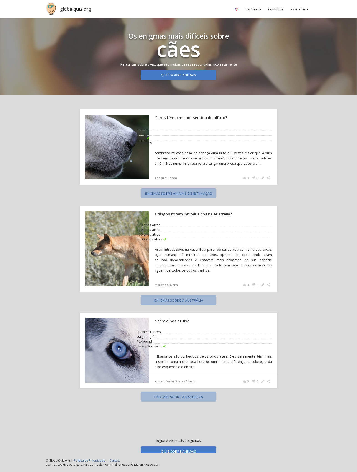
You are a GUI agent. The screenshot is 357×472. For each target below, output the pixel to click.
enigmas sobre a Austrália (178, 305)
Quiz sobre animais (178, 75)
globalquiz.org (75, 9)
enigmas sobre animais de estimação (178, 198)
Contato (115, 460)
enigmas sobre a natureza (178, 402)
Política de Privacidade (89, 460)
